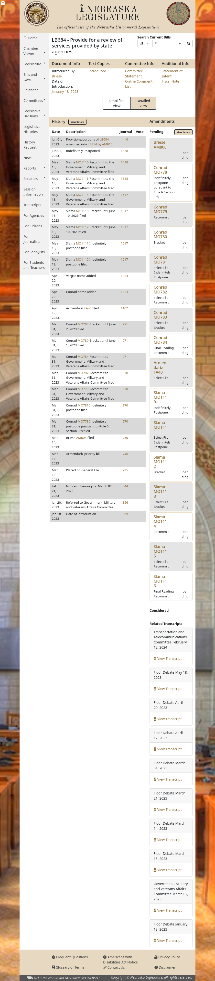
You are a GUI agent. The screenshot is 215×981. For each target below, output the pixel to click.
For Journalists (31, 239)
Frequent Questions (70, 957)
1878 (124, 151)
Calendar (30, 90)
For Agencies (33, 215)
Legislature (34, 63)
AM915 (107, 144)
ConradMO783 (160, 315)
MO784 (83, 356)
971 (125, 324)
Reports (34, 168)
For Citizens (32, 226)
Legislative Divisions (34, 113)
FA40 (88, 308)
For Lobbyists (34, 252)
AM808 (81, 437)
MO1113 (82, 211)
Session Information (33, 192)
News (27, 157)
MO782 (83, 373)
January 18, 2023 (65, 91)
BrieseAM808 (160, 145)
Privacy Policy (167, 957)
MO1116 (82, 162)
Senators (34, 178)
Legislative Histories (31, 129)
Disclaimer (165, 967)
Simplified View (117, 103)
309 (125, 514)
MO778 (83, 421)
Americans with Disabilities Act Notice (120, 959)
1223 (124, 276)
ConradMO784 (160, 340)
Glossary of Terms (68, 967)
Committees (34, 100)
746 (125, 454)
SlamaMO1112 (160, 461)
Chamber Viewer (34, 51)
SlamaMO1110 (160, 397)
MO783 (83, 324)
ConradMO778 (160, 170)
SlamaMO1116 (160, 581)
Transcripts (32, 204)
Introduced (97, 71)
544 (125, 486)
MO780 (83, 340)
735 (125, 470)
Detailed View (143, 103)
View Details (77, 121)
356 (125, 502)
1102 (124, 308)
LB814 (92, 144)
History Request (30, 145)
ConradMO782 (160, 289)
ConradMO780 (160, 234)
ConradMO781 (160, 259)
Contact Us (114, 967)
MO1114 (82, 194)
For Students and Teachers (34, 265)
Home (32, 38)
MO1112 (82, 227)
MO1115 (82, 178)
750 (125, 437)
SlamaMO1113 (160, 491)
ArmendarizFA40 (160, 367)
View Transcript (168, 658)
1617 (124, 194)
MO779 (83, 389)
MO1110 (82, 259)
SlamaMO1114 (160, 521)
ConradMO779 (160, 209)
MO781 (83, 405)
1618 (124, 162)
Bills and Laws (34, 77)
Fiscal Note (170, 81)
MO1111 (82, 243)
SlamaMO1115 (160, 551)
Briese (57, 76)
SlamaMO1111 (160, 427)
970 (125, 373)
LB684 (104, 139)
